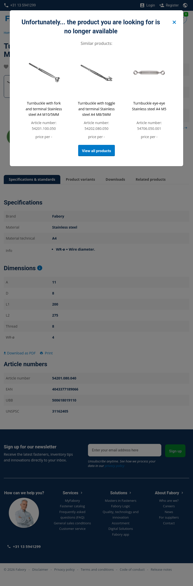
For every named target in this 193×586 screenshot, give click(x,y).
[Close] (174, 22)
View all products (96, 151)
